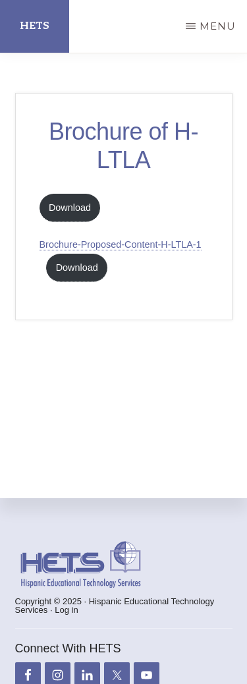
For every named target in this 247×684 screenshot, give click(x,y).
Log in (66, 610)
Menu (218, 26)
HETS (34, 26)
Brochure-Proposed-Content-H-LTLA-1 (121, 244)
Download (70, 207)
